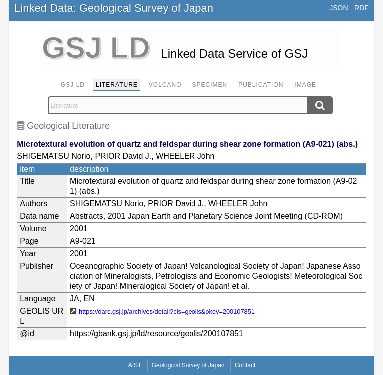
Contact (245, 365)
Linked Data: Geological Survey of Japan (113, 8)
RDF (361, 8)
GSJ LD (73, 84)
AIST (135, 365)
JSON (338, 8)
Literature (117, 84)
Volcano (165, 84)
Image (305, 84)
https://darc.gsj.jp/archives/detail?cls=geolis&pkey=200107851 (167, 311)
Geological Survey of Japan (188, 365)
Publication (260, 84)
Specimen (210, 84)
